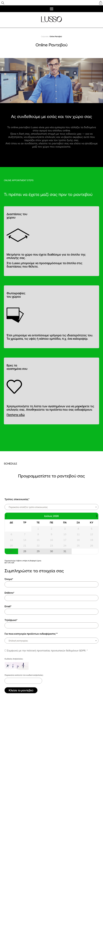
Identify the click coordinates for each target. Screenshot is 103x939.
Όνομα (9, 579)
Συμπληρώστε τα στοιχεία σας (34, 570)
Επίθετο (9, 592)
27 (11, 551)
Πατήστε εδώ (16, 414)
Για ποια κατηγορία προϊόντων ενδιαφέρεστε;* (31, 633)
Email (8, 606)
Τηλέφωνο (11, 620)
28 (24, 551)
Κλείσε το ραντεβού (21, 690)
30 (51, 551)
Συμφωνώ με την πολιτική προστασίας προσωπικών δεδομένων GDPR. (46, 650)
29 (38, 551)
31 (64, 551)
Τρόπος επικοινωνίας (17, 499)
